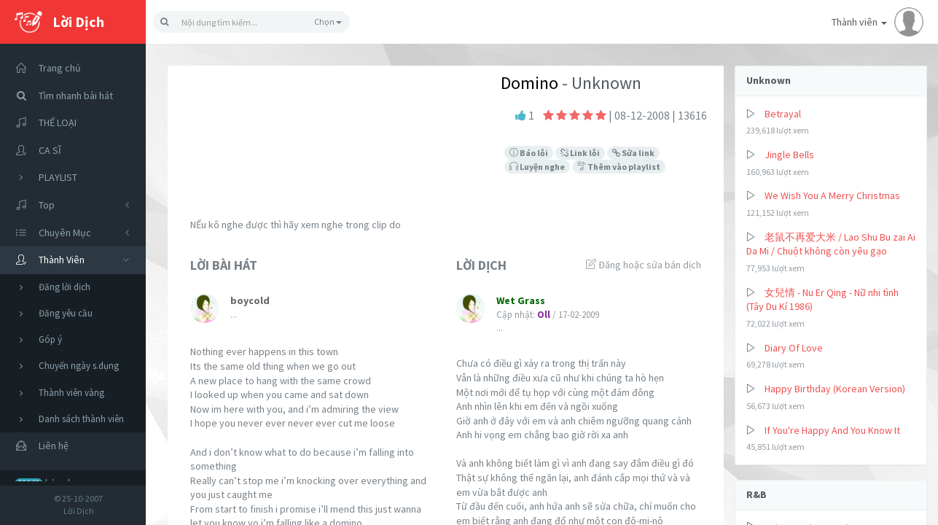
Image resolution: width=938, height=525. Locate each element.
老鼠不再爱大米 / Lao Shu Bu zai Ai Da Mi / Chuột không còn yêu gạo (830, 244)
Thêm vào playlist (618, 166)
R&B (756, 494)
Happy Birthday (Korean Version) (835, 388)
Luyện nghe (537, 166)
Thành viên (877, 21)
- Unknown (599, 82)
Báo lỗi (528, 152)
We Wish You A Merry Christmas (832, 195)
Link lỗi (580, 152)
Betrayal (783, 113)
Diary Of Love (794, 347)
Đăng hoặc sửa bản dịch (643, 264)
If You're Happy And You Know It (832, 430)
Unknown (768, 80)
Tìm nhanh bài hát (60, 95)
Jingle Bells (789, 154)
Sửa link (633, 152)
